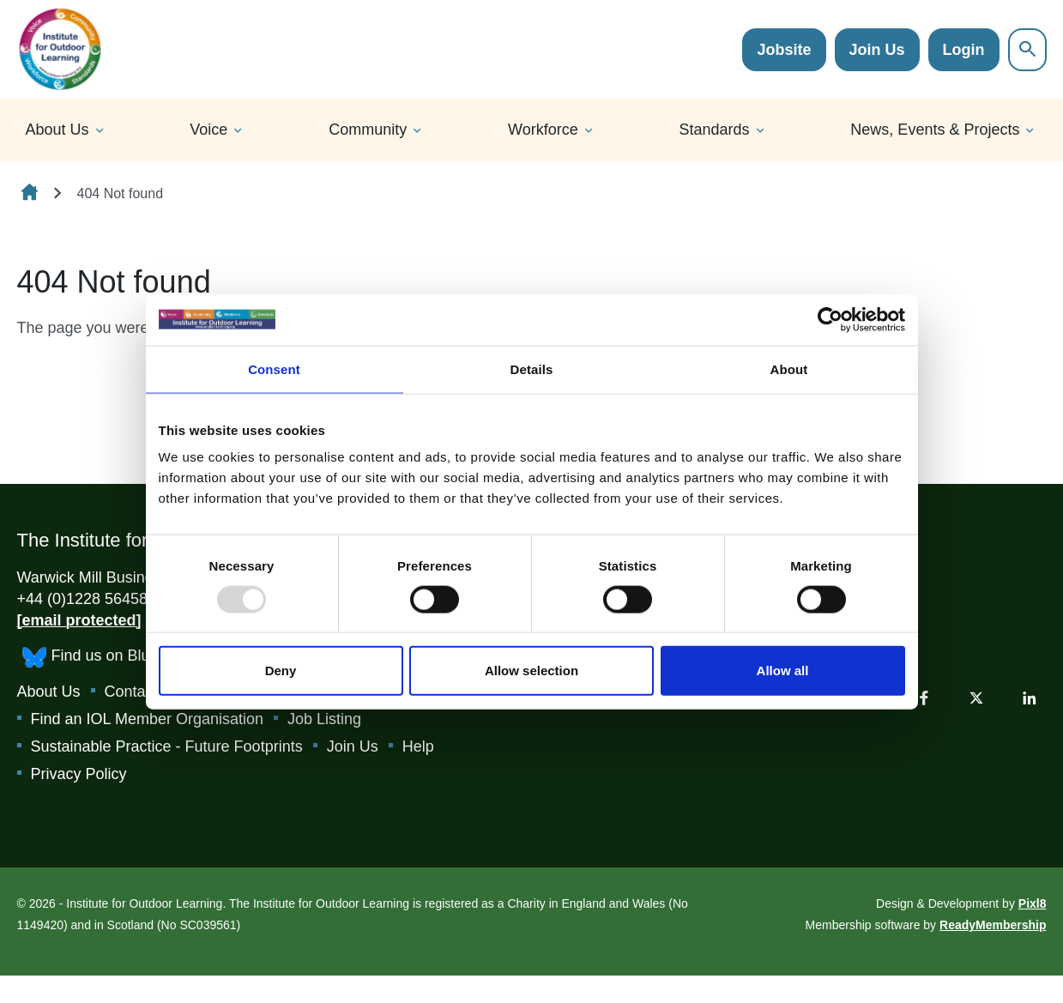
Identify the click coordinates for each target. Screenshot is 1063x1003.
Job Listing (324, 719)
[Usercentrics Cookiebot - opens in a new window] (830, 319)
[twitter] (976, 697)
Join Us (877, 49)
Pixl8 (1032, 903)
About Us (57, 129)
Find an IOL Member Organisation (147, 719)
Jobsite (784, 49)
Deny (281, 670)
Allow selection (531, 670)
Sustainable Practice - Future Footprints (167, 746)
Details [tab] (531, 368)
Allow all (783, 670)
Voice (208, 129)
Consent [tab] (274, 368)
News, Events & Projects (934, 129)
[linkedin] (1029, 697)
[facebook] (924, 697)
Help (418, 746)
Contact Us (143, 691)
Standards (714, 129)
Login (964, 49)
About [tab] (789, 368)
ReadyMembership (992, 925)
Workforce (543, 129)
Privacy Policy (79, 773)
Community (368, 129)
